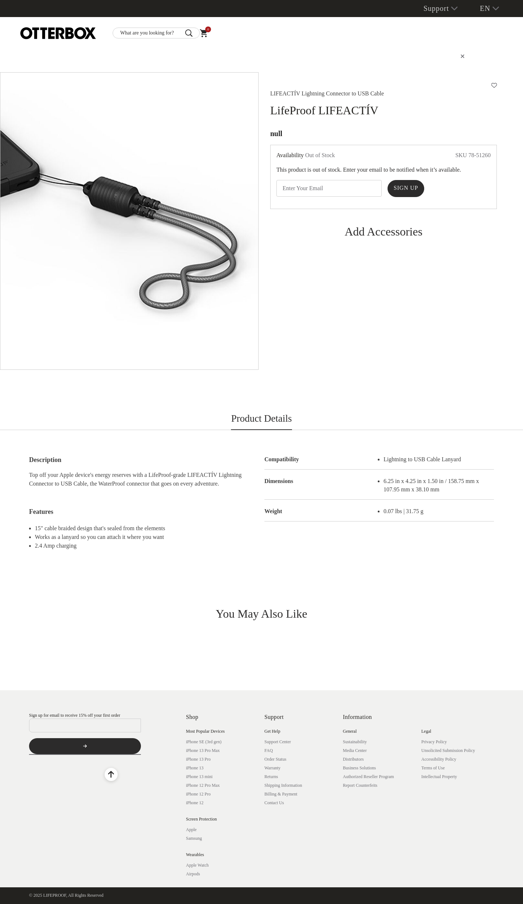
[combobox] (156, 33)
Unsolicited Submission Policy (448, 750)
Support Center (277, 741)
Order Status (275, 759)
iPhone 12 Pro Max (203, 785)
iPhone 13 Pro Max (203, 750)
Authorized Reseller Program (368, 776)
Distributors (353, 759)
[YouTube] (54, 774)
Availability (290, 155)
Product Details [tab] (261, 418)
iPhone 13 (194, 767)
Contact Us (274, 802)
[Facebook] (35, 774)
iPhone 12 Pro (198, 794)
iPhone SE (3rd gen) (204, 741)
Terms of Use (433, 767)
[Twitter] (92, 774)
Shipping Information (283, 785)
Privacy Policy (434, 741)
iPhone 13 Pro (198, 759)
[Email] (85, 725)
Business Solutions (359, 767)
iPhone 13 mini (199, 776)
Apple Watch (197, 865)
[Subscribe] (85, 746)
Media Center (355, 750)
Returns (271, 776)
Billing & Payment (280, 794)
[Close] (462, 56)
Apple (191, 829)
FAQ (268, 750)
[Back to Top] (111, 774)
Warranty (272, 767)
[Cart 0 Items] (204, 35)
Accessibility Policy (438, 759)
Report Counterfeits (360, 785)
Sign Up (406, 188)
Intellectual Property (439, 776)
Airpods (193, 873)
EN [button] (485, 8)
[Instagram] (73, 774)
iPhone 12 (194, 802)
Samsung (194, 838)
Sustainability (355, 741)
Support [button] (436, 8)
